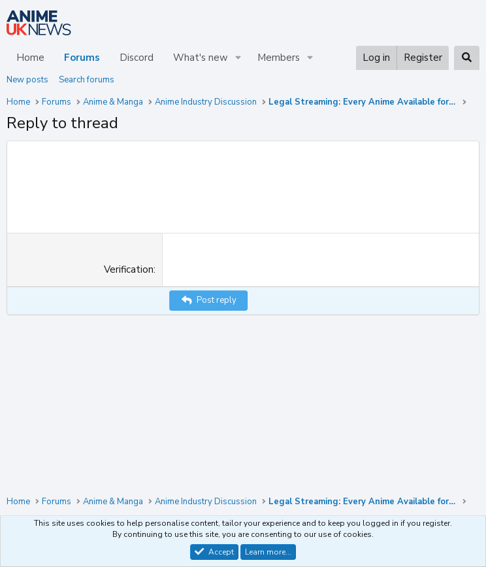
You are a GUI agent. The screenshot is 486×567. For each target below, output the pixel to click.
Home (30, 57)
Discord (137, 57)
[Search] (466, 58)
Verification (129, 385)
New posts (27, 80)
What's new (200, 57)
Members (278, 57)
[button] (238, 58)
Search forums (86, 80)
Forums (82, 57)
